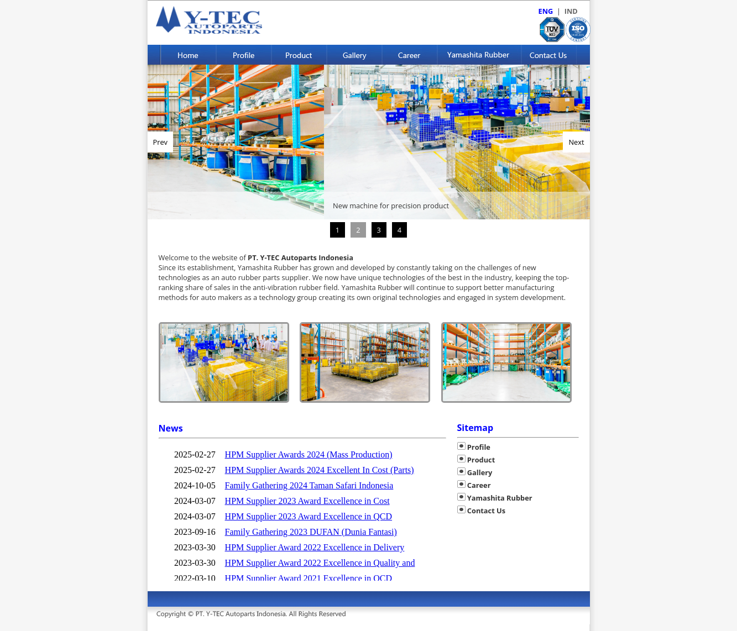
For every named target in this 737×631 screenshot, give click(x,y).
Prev (160, 142)
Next (576, 142)
